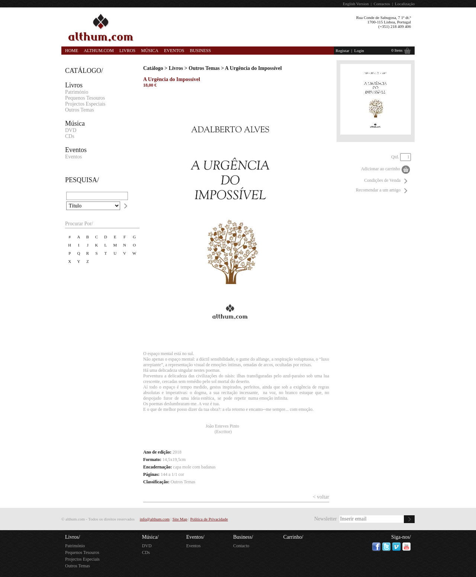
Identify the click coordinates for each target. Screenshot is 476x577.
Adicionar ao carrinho (380, 168)
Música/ (150, 537)
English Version (356, 3)
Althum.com (99, 50)
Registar (343, 50)
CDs (69, 136)
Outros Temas (79, 110)
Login (359, 50)
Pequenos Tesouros (85, 98)
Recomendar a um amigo (378, 190)
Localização (405, 3)
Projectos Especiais (85, 104)
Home (71, 50)
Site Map (180, 519)
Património (76, 92)
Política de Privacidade (209, 519)
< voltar (321, 497)
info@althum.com (155, 519)
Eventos (174, 50)
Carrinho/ (293, 537)
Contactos (382, 3)
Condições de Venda (382, 180)
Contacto (241, 545)
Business (200, 50)
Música (149, 50)
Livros (127, 50)
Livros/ (72, 537)
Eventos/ (195, 537)
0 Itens (397, 50)
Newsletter (325, 519)
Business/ (243, 537)
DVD (70, 130)
